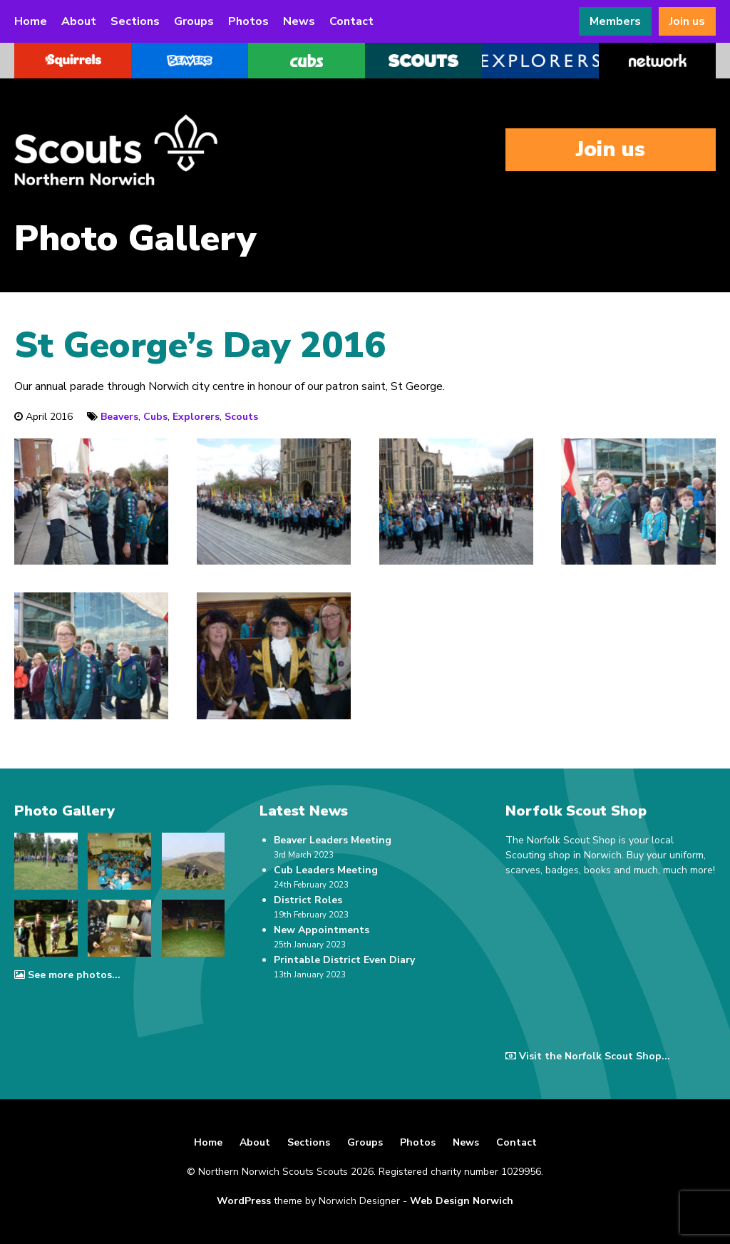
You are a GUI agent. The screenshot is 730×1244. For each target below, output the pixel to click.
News (299, 21)
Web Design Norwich (461, 1201)
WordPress (244, 1201)
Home (30, 21)
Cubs (155, 416)
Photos (248, 21)
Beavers (119, 416)
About (78, 21)
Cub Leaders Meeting (326, 870)
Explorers (196, 416)
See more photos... (67, 975)
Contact (351, 21)
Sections (135, 21)
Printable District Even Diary (344, 960)
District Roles (308, 900)
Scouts (241, 416)
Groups (194, 21)
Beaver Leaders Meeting (332, 840)
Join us (687, 21)
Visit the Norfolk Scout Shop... (587, 1056)
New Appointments (321, 930)
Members (615, 21)
